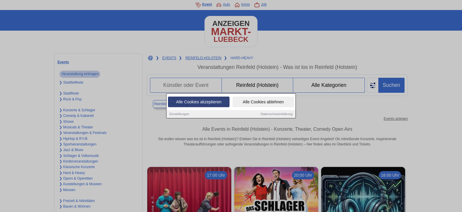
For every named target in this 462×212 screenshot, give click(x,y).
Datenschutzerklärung (276, 115)
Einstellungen (179, 115)
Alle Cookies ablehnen (263, 102)
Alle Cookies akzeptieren (198, 102)
